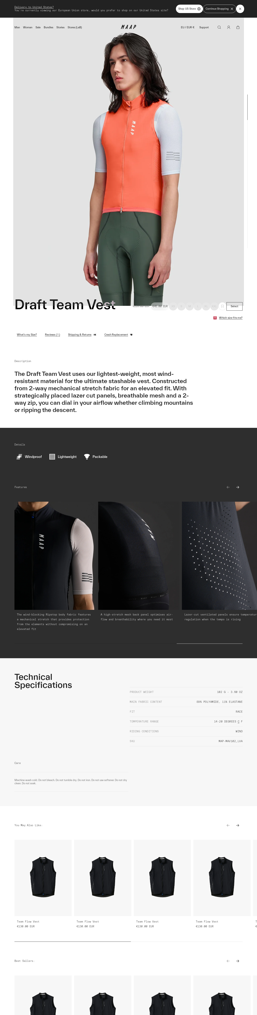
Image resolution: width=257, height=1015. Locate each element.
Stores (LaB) (75, 9)
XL (206, 288)
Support (204, 9)
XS (173, 288)
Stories (60, 9)
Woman (27, 9)
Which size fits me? (231, 300)
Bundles (48, 9)
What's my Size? (27, 316)
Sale (38, 9)
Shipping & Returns (82, 317)
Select (235, 288)
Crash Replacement (118, 317)
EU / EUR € (188, 9)
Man (17, 9)
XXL (214, 288)
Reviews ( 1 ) (52, 316)
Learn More (52, 935)
